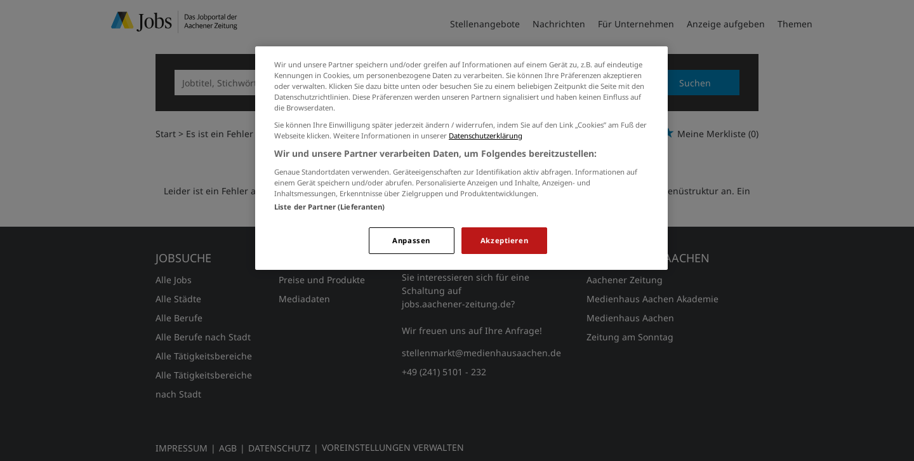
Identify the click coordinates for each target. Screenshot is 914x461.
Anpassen (411, 240)
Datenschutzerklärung (485, 135)
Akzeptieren (504, 240)
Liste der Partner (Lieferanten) (329, 206)
